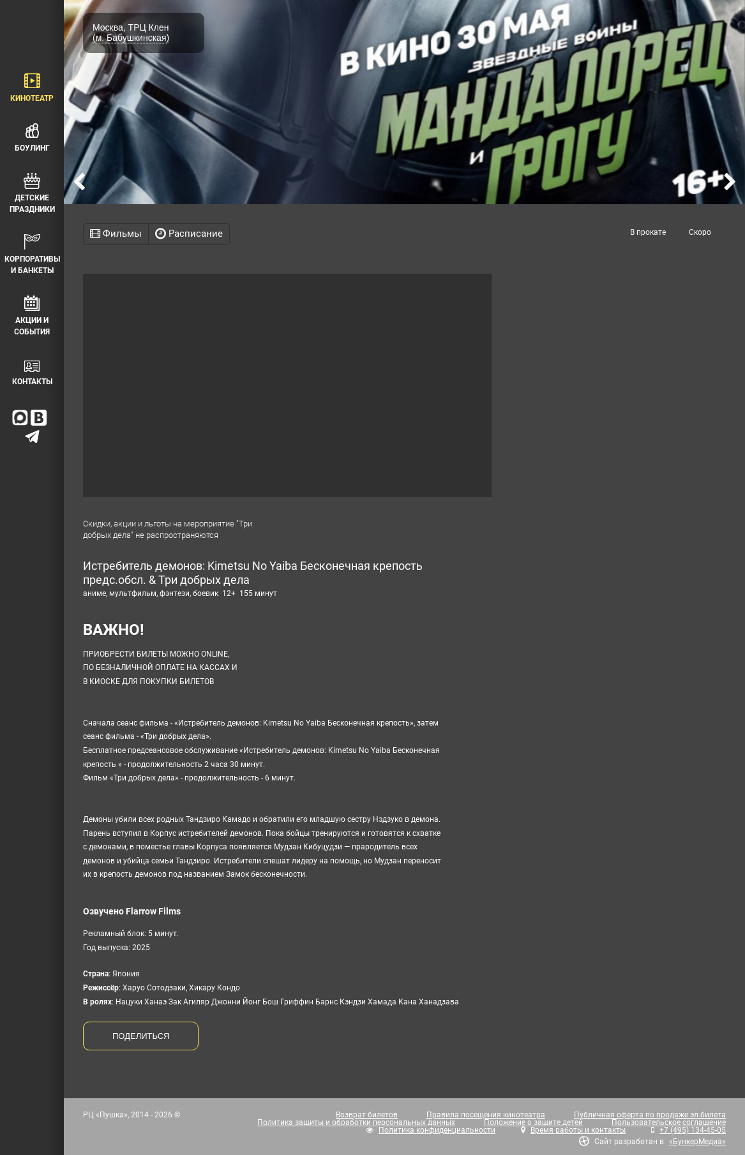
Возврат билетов (367, 1114)
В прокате (648, 232)
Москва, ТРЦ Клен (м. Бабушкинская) (131, 32)
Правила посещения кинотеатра (485, 1114)
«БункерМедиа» (697, 1141)
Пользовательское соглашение (669, 1122)
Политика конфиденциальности (437, 1130)
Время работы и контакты (578, 1130)
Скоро (700, 232)
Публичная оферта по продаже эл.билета (650, 1114)
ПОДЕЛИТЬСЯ (140, 1036)
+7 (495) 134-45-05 (692, 1130)
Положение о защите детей (533, 1122)
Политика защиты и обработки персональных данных (356, 1122)
